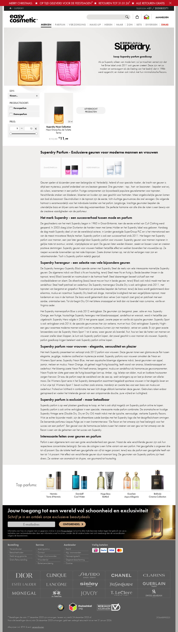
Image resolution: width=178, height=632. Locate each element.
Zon (130, 24)
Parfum (60, 24)
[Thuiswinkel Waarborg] (146, 17)
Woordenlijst (43, 559)
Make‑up (95, 24)
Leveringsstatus (44, 549)
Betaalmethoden (16, 552)
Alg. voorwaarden (73, 552)
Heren (108, 24)
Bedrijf (68, 549)
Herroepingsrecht (73, 556)
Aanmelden (162, 17)
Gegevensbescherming (75, 559)
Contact (41, 552)
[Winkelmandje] (137, 17)
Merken (46, 24)
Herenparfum (20, 108)
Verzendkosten (16, 549)
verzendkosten (38, 627)
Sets (139, 24)
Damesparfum (20, 114)
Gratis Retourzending (18, 559)
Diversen (151, 24)
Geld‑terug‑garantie (18, 556)
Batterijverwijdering (45, 563)
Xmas (165, 24)
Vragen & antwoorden (47, 556)
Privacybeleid (66, 531)
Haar (119, 24)
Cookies (69, 563)
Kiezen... (14, 95)
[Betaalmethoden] (131, 550)
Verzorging (77, 24)
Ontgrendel (71, 524)
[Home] (10, 7)
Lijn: (12, 90)
